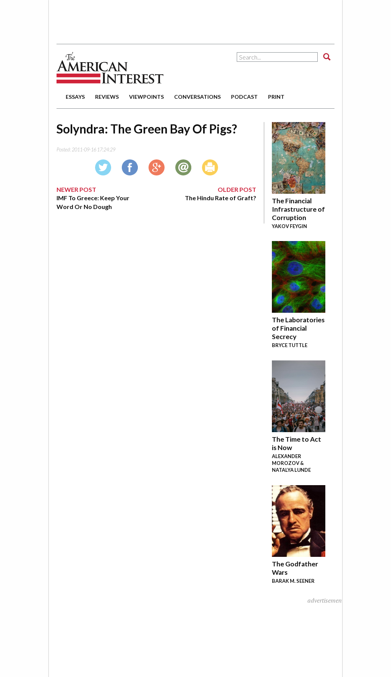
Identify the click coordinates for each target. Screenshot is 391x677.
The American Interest (110, 68)
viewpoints (146, 96)
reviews (107, 96)
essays (75, 96)
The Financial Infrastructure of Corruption (298, 209)
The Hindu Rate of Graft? (220, 197)
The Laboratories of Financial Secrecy (298, 328)
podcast (244, 96)
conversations (197, 96)
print (276, 96)
